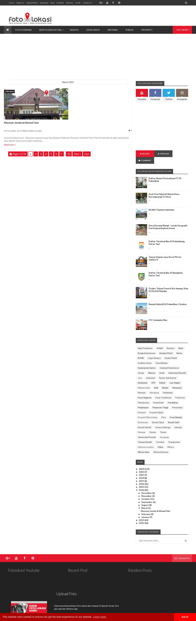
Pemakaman (143, 396)
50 (68, 154)
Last (87, 154)
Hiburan (9, 91)
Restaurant (143, 415)
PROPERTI (146, 29)
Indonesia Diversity (177, 366)
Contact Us (87, 3)
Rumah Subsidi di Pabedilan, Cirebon (168, 297)
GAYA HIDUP (93, 29)
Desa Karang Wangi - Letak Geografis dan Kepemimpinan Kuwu (168, 220)
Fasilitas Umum (145, 356)
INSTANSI (113, 29)
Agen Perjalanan (145, 341)
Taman (163, 425)
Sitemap (69, 3)
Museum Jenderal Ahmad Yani (21, 122)
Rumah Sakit (173, 415)
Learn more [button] (99, 617)
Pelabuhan (180, 391)
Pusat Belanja (176, 410)
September (147, 495)
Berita (179, 346)
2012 (141, 516)
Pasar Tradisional (163, 391)
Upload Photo (32, 3)
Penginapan (143, 401)
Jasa (140, 371)
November (146, 489)
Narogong (154, 386)
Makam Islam (144, 381)
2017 (141, 474)
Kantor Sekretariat (167, 371)
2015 (141, 480)
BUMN (141, 351)
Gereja (141, 366)
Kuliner (162, 376)
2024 (141, 462)
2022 (141, 468)
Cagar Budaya (154, 351)
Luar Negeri (175, 376)
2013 (141, 513)
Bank (181, 341)
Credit (77, 3)
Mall (156, 381)
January (145, 510)
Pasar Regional (144, 391)
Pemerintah (158, 396)
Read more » (10, 144)
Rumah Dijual (158, 415)
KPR (153, 376)
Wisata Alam (143, 445)
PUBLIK (129, 29)
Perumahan (177, 401)
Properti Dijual (156, 406)
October (145, 492)
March (144, 501)
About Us (20, 3)
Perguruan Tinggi (160, 401)
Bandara (171, 341)
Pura (164, 410)
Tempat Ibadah (145, 435)
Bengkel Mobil (165, 346)
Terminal (160, 435)
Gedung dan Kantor (147, 361)
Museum (142, 386)
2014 (141, 483)
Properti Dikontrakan (147, 410)
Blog (52, 3)
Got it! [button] (185, 617)
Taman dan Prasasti (147, 430)
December (146, 486)
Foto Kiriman (161, 356)
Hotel (161, 366)
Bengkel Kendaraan (146, 346)
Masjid (165, 381)
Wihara (170, 440)
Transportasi (174, 435)
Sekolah (178, 420)
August (145, 498)
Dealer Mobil (171, 351)
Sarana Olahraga (162, 420)
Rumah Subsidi (144, 420)
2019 (141, 471)
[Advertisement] (131, 16)
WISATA (74, 29)
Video (160, 440)
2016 (141, 477)
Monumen (177, 381)
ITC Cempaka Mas (158, 313)
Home (11, 3)
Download (44, 3)
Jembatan (150, 371)
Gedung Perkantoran (169, 361)
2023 (141, 465)
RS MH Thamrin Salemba (161, 203)
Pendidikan (173, 396)
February (146, 507)
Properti (142, 406)
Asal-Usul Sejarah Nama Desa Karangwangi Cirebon (164, 188)
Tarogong (164, 430)
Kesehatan (142, 376)
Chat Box (60, 3)
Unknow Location (146, 440)
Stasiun (152, 425)
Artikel (160, 341)
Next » (77, 154)
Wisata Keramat (161, 445)
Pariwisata (167, 386)
